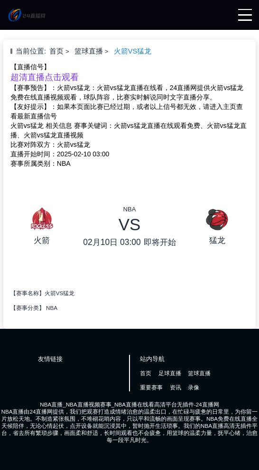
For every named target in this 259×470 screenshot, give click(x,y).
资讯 (175, 387)
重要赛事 (151, 387)
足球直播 (169, 373)
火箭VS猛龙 (132, 51)
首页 (56, 51)
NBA (51, 308)
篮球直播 (88, 51)
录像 (193, 387)
